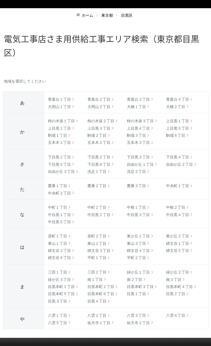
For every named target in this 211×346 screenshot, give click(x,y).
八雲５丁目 (57, 323)
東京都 (107, 15)
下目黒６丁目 (98, 164)
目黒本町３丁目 (140, 286)
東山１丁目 (57, 243)
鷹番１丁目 (57, 186)
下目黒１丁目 (59, 157)
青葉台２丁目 (98, 99)
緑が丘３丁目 (59, 279)
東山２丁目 (97, 243)
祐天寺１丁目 (98, 323)
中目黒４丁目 (177, 215)
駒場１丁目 (57, 135)
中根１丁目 (136, 207)
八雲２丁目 (97, 315)
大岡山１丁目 (59, 106)
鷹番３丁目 (136, 186)
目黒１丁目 (136, 294)
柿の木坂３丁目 (140, 121)
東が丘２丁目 (177, 236)
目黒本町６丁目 (100, 294)
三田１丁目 (57, 272)
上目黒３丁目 (98, 128)
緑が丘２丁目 (177, 272)
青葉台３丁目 (138, 99)
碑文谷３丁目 (98, 250)
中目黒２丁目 (98, 215)
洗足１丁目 (97, 171)
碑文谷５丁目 (177, 250)
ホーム (87, 15)
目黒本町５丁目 (61, 294)
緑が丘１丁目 (138, 272)
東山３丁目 (136, 243)
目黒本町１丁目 (61, 286)
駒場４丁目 (175, 135)
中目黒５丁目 (59, 222)
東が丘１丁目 (138, 236)
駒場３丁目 (136, 135)
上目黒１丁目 (177, 121)
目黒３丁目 (57, 301)
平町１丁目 (97, 257)
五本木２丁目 (98, 142)
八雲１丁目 (57, 315)
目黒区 (127, 15)
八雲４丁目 (175, 315)
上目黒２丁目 (59, 128)
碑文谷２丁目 (59, 250)
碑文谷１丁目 (177, 243)
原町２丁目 (97, 236)
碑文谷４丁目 (138, 250)
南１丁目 (95, 279)
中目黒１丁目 (59, 215)
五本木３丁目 (138, 142)
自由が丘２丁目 (179, 164)
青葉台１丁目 (59, 99)
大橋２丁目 (175, 106)
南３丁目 (173, 279)
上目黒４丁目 (138, 128)
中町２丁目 (97, 207)
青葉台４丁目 (177, 99)
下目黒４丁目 (177, 157)
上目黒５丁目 (177, 128)
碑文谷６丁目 (59, 257)
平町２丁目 (136, 257)
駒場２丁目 (97, 135)
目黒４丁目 (97, 301)
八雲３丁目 (136, 315)
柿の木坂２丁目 (100, 121)
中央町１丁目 (177, 186)
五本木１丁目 (59, 142)
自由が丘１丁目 (140, 164)
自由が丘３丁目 (61, 171)
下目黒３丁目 (138, 157)
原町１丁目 (57, 236)
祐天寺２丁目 (138, 323)
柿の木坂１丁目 (61, 121)
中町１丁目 (57, 207)
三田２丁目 (97, 272)
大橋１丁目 (136, 106)
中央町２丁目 (59, 193)
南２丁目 (134, 279)
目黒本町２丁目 (100, 286)
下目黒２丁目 (98, 157)
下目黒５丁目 (59, 164)
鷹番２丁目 (97, 186)
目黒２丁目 (175, 294)
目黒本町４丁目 (179, 286)
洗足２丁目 (136, 171)
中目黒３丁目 (138, 215)
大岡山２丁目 (98, 106)
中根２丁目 (175, 207)
